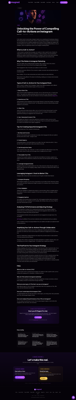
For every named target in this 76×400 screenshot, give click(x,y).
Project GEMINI (36, 2)
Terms (33, 395)
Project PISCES (30, 2)
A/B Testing (19, 219)
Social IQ (47, 392)
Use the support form (36, 383)
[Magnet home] (14, 2)
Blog (53, 392)
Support (56, 392)
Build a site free (63, 2)
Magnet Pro (55, 95)
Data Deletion (42, 395)
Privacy (36, 395)
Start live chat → (20, 377)
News (51, 392)
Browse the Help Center (46, 383)
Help (60, 392)
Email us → (43, 378)
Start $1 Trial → (38, 317)
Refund (38, 395)
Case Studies (48, 2)
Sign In (57, 2)
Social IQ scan (35, 319)
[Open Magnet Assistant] (73, 397)
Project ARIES (43, 2)
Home (16, 392)
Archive (53, 2)
